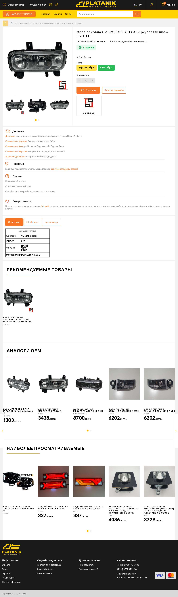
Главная (45, 13)
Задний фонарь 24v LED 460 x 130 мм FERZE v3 (88, 508)
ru (135, 4)
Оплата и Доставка (11, 582)
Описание (14, 222)
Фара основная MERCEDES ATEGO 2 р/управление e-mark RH (17, 319)
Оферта (6, 565)
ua (140, 4)
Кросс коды (51, 222)
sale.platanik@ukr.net (126, 573)
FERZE (5, 513)
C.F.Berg (6, 416)
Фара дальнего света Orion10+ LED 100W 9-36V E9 (18, 509)
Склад (79, 63)
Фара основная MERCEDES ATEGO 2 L (50, 410)
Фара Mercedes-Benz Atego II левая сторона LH (18, 411)
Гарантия (6, 573)
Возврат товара (44, 573)
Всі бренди (89, 112)
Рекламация (8, 577)
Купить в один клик (114, 90)
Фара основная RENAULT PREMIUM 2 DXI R (159, 410)
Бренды (57, 13)
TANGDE (101, 41)
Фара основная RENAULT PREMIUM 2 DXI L (124, 410)
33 (5, 23)
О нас (68, 13)
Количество (82, 75)
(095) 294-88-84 (37, 4)
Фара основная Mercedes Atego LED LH (88, 410)
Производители (86, 565)
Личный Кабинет (45, 569)
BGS (110, 515)
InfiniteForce (80, 414)
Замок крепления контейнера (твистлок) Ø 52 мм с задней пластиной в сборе (124, 510)
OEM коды (32, 222)
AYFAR (41, 414)
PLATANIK (21, 593)
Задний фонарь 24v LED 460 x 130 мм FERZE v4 (53, 508)
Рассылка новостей (88, 569)
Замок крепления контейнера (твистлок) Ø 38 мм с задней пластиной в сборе (159, 510)
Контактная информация (49, 565)
